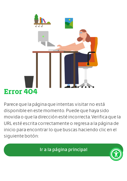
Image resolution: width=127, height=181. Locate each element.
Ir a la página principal (63, 150)
